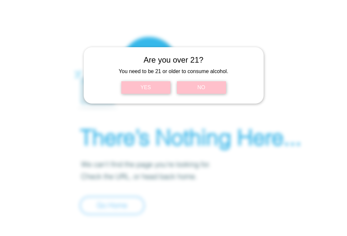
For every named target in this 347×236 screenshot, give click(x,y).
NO (201, 87)
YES (145, 87)
